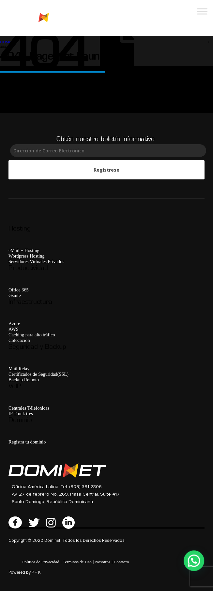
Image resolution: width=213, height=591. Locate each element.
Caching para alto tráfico (31, 334)
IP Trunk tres (20, 413)
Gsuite (14, 295)
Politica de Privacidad (40, 561)
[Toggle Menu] (202, 11)
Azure (14, 323)
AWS (13, 329)
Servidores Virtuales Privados (36, 261)
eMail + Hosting (23, 250)
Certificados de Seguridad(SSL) (38, 374)
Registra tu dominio (27, 441)
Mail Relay (18, 368)
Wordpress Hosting (26, 256)
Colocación (19, 340)
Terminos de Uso (77, 561)
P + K (36, 572)
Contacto (121, 561)
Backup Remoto (23, 379)
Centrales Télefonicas (28, 408)
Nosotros (102, 561)
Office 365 (18, 289)
